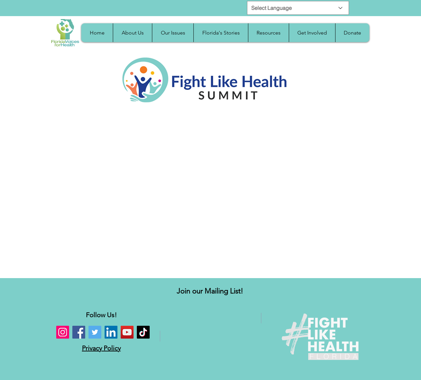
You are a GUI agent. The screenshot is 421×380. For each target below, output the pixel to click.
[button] (132, 32)
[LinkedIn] (111, 332)
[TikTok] (143, 332)
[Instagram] (62, 332)
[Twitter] (94, 332)
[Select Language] (298, 8)
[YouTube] (127, 332)
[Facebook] (78, 332)
